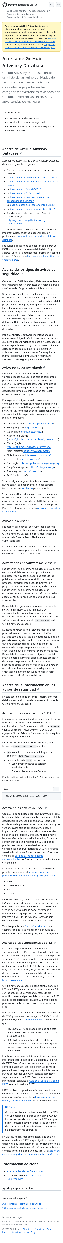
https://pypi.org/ (30, 459)
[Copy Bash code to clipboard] (56, 789)
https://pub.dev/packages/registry (41, 463)
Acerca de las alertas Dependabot (25, 1171)
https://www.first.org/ (14, 980)
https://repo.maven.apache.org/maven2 (29, 446)
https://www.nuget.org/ (38, 455)
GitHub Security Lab (35, 926)
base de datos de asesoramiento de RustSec (34, 209)
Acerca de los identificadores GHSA (28, 713)
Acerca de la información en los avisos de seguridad (28, 687)
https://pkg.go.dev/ (31, 431)
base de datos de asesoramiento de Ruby (32, 205)
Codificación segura (16, 10)
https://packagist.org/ (41, 423)
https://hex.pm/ (33, 427)
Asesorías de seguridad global (21, 14)
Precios (5, 1232)
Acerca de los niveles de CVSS (24, 808)
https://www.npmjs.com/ (36, 450)
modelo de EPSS (35, 1019)
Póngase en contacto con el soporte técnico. (24, 1208)
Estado (50, 1229)
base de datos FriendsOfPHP (25, 189)
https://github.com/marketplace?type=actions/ (33, 439)
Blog (33, 1232)
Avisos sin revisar (16, 521)
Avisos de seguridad (38, 10)
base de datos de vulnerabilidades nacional (33, 177)
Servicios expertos (20, 1232)
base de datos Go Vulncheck (25, 193)
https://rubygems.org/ (42, 467)
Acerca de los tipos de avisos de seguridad (29, 271)
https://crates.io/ (32, 471)
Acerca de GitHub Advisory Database (24, 17)
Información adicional (22, 1163)
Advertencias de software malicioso (29, 563)
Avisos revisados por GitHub (23, 367)
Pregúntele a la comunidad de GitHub (21, 1203)
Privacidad (39, 1229)
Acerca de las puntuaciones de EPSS (29, 943)
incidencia (27, 488)
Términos (27, 1229)
